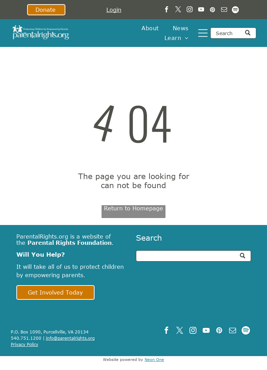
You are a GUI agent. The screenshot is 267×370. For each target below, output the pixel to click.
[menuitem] (150, 28)
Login (113, 10)
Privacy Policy (24, 344)
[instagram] (189, 10)
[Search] (233, 33)
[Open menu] (203, 33)
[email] (224, 10)
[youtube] (201, 10)
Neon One (154, 359)
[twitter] (178, 10)
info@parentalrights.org (70, 338)
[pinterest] (212, 10)
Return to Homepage (133, 208)
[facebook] (166, 10)
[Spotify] (235, 10)
